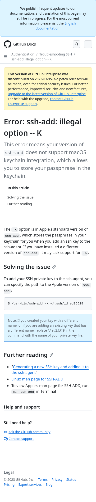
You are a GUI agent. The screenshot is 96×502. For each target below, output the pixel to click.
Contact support (19, 438)
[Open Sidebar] (5, 56)
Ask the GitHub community (27, 432)
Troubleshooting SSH (55, 54)
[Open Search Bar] (76, 44)
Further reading (28, 355)
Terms (43, 479)
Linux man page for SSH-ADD (37, 379)
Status (71, 479)
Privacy (57, 479)
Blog (49, 484)
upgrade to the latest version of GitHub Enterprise (47, 94)
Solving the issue (30, 266)
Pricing (9, 484)
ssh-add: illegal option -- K (31, 59)
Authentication (22, 54)
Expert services (30, 484)
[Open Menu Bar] (88, 44)
